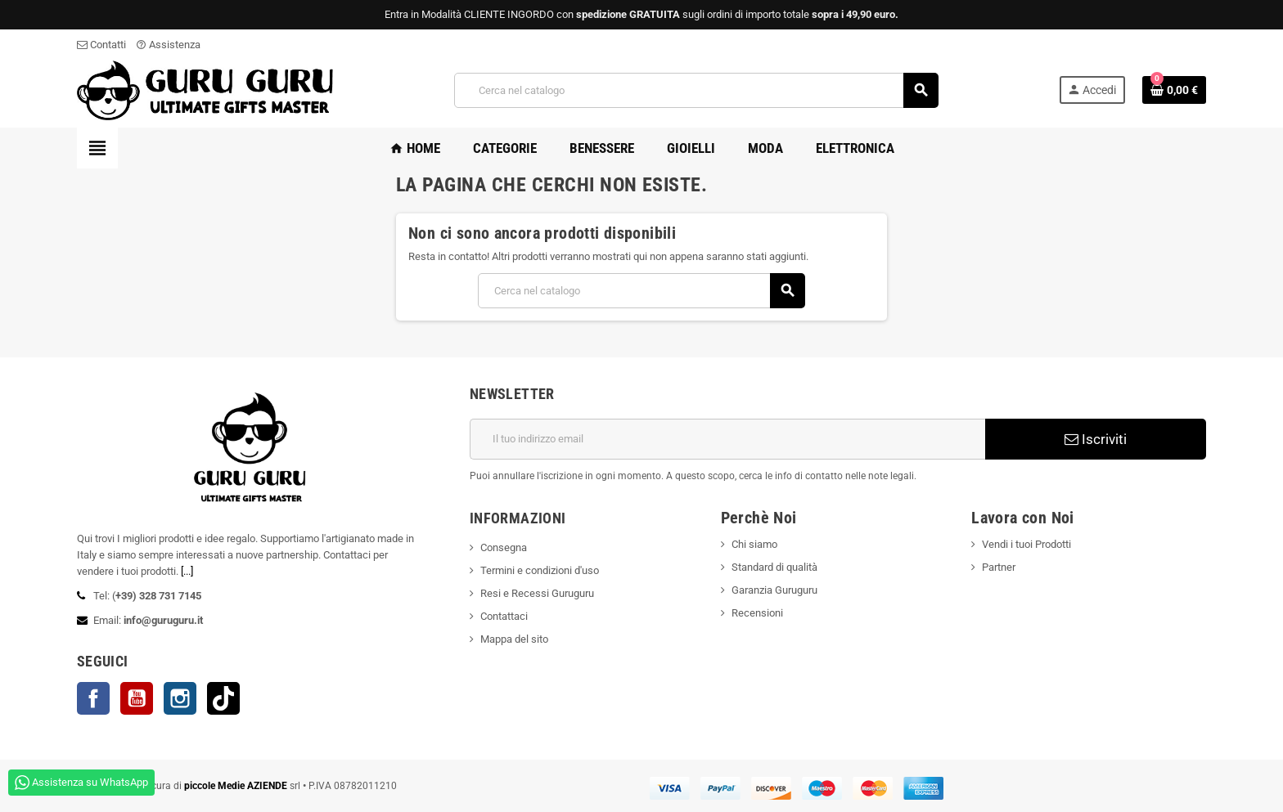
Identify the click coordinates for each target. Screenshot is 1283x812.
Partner (998, 567)
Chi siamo (754, 544)
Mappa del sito (514, 639)
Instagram (180, 698)
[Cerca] (696, 90)
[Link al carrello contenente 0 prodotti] (1174, 90)
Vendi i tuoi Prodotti (1026, 544)
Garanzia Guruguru (774, 590)
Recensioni (757, 613)
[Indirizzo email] (727, 439)
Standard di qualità (774, 567)
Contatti (101, 44)
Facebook (93, 698)
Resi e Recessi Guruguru (537, 593)
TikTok (223, 698)
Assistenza (168, 44)
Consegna (503, 547)
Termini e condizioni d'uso (539, 570)
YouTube (136, 698)
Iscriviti (1096, 439)
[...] (187, 571)
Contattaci (504, 616)
